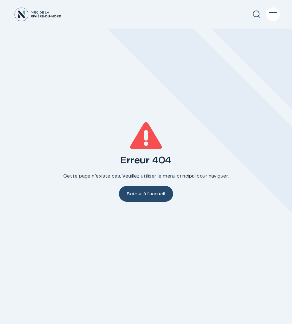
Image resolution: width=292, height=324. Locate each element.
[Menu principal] (273, 14)
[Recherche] (257, 14)
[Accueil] (38, 14)
